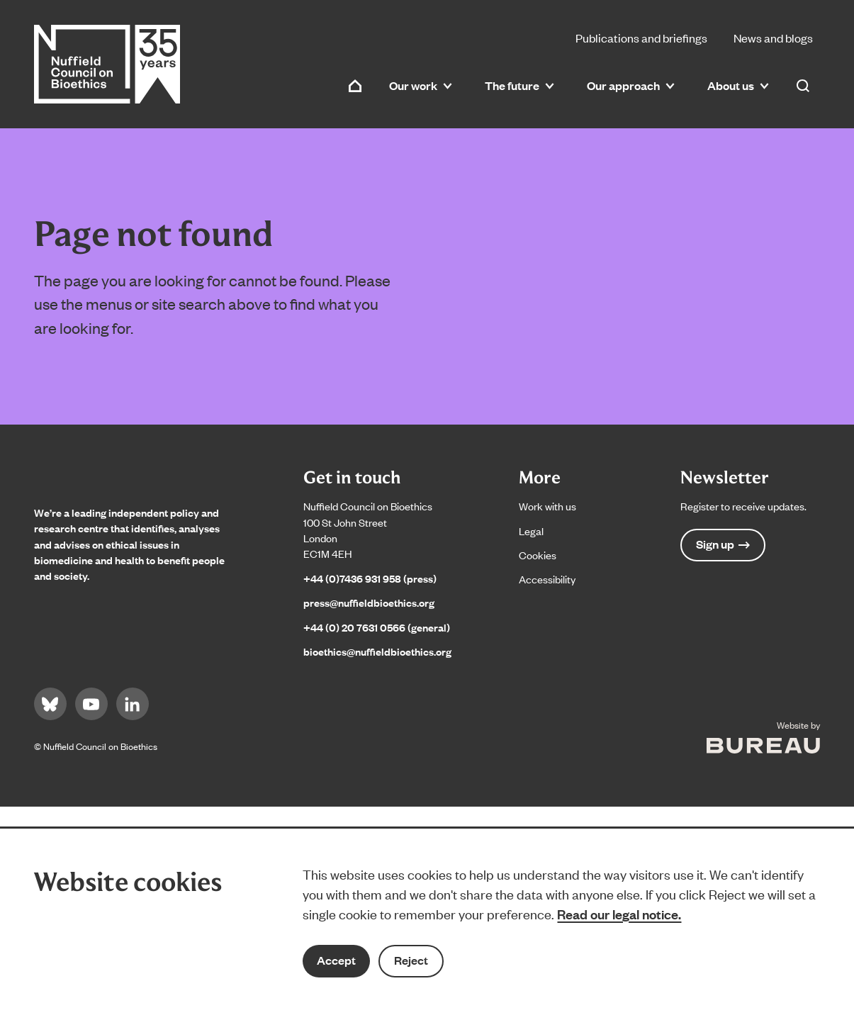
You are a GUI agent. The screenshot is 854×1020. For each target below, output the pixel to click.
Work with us (547, 505)
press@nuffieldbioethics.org (368, 602)
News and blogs (773, 37)
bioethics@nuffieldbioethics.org (377, 651)
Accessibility (547, 578)
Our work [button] (420, 85)
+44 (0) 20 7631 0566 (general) (376, 627)
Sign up (723, 544)
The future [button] (519, 85)
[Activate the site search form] (803, 85)
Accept (336, 960)
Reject (411, 960)
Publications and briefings (641, 37)
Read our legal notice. (619, 913)
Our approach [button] (631, 85)
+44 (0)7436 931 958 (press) (370, 578)
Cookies (537, 554)
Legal (531, 530)
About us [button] (738, 85)
